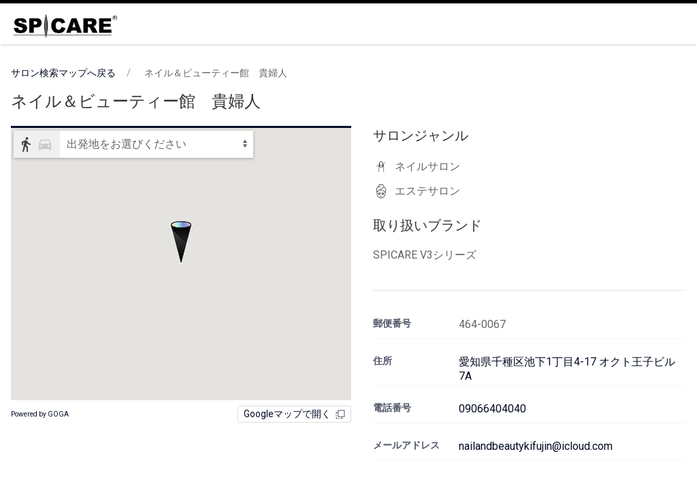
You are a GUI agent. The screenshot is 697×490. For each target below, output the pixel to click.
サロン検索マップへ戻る (63, 72)
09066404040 (492, 408)
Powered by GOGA (40, 414)
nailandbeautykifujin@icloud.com (536, 446)
